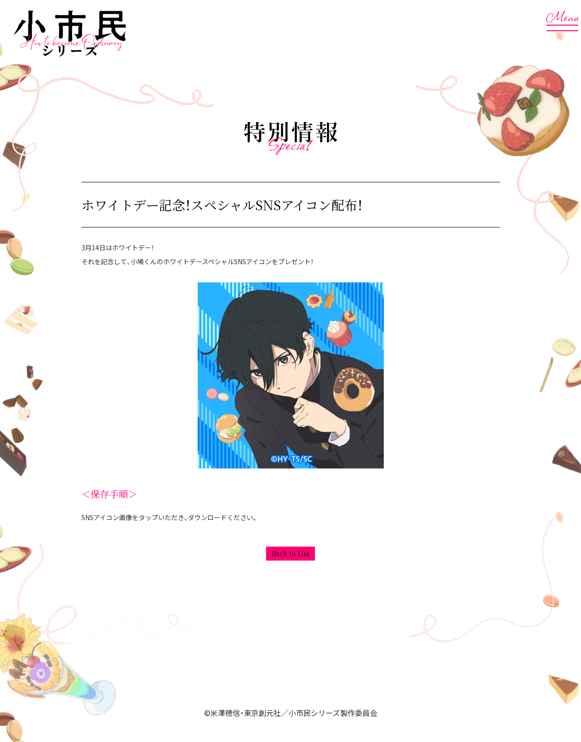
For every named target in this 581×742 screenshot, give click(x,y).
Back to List (290, 553)
